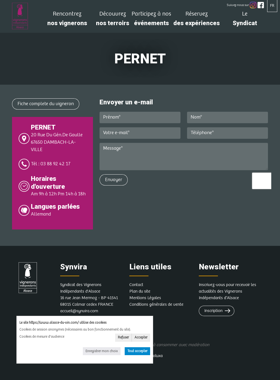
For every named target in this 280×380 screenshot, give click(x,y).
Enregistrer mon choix (102, 351)
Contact (136, 284)
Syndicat (244, 20)
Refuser (123, 337)
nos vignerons (67, 20)
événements (151, 20)
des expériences (196, 20)
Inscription (213, 310)
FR (272, 5)
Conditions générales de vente (156, 304)
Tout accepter (137, 351)
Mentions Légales (145, 298)
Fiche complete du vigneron (46, 104)
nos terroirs (112, 20)
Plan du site (139, 291)
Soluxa (157, 356)
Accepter (141, 337)
